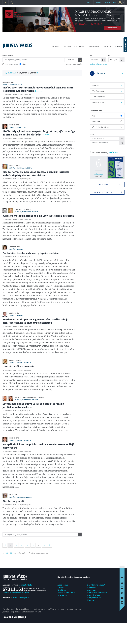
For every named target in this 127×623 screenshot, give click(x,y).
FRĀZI (23, 64)
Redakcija (91, 587)
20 (7, 553)
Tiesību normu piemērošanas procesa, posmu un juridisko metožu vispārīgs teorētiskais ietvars (35, 173)
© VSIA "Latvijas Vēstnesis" (70, 609)
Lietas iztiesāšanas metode (18, 366)
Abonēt (98, 2)
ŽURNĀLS (56, 46)
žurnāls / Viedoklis (16, 249)
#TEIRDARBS (95, 46)
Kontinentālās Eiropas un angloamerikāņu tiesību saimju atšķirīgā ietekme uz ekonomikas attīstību (35, 321)
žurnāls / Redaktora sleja (12, 85)
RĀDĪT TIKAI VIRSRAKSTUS (38, 553)
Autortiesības (93, 595)
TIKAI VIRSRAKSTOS (10, 64)
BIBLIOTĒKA (80, 46)
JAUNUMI (108, 46)
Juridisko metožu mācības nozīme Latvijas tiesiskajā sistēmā (38, 215)
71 (44, 545)
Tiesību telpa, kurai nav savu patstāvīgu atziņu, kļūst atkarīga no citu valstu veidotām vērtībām (38, 133)
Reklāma (62, 590)
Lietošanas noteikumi (97, 592)
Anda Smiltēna (14, 247)
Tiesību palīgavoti (13, 501)
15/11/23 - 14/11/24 (27, 72)
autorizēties (110, 2)
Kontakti (91, 600)
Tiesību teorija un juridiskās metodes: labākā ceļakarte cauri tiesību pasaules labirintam (37, 89)
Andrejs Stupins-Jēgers (24, 397)
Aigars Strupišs (15, 360)
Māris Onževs (14, 125)
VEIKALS (67, 46)
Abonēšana (63, 585)
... (38, 545)
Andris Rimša (14, 313)
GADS (105, 64)
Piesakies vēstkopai (107, 192)
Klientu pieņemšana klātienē (15, 592)
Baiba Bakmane (38, 397)
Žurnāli (61, 587)
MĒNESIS (99, 64)
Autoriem (91, 590)
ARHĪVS (118, 46)
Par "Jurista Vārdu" (96, 585)
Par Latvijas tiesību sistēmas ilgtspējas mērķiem (30, 253)
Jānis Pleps (19, 209)
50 (11, 553)
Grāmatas (62, 595)
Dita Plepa (27, 209)
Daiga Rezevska (14, 165)
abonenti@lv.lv (25, 585)
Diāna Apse (13, 495)
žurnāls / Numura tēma (17, 127)
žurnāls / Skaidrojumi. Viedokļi (20, 168)
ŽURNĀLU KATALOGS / (105, 152)
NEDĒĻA (92, 64)
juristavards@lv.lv (21, 597)
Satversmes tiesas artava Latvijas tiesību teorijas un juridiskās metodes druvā (33, 405)
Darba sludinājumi (66, 592)
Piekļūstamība (94, 597)
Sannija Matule (8, 82)
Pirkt (89, 2)
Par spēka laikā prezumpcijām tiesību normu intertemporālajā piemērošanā (38, 446)
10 (3, 553)
